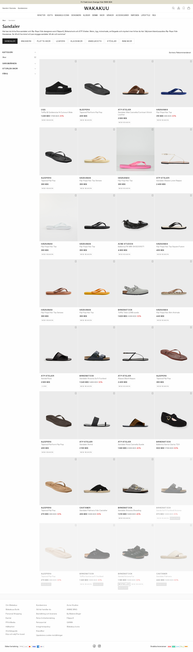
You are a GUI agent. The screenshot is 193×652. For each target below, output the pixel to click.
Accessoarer (122, 15)
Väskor (110, 15)
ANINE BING (72, 609)
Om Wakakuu (11, 605)
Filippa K (70, 618)
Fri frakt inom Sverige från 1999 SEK (96, 2)
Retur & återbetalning (45, 618)
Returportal (41, 622)
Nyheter (41, 15)
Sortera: (180, 52)
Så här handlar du (43, 609)
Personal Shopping (14, 614)
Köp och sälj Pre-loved (15, 634)
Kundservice (22, 8)
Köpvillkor (40, 631)
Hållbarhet (10, 627)
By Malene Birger (74, 614)
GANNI (70, 622)
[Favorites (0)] (183, 8)
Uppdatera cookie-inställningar (49, 635)
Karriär (8, 618)
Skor (102, 15)
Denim (95, 15)
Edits (50, 15)
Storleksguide (11, 631)
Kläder (86, 15)
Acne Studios (72, 605)
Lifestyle (145, 15)
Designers (76, 15)
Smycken (135, 15)
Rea (154, 15)
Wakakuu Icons (62, 15)
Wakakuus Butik (12, 609)
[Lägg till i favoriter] (75, 61)
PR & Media (10, 622)
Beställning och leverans (46, 614)
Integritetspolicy (43, 627)
